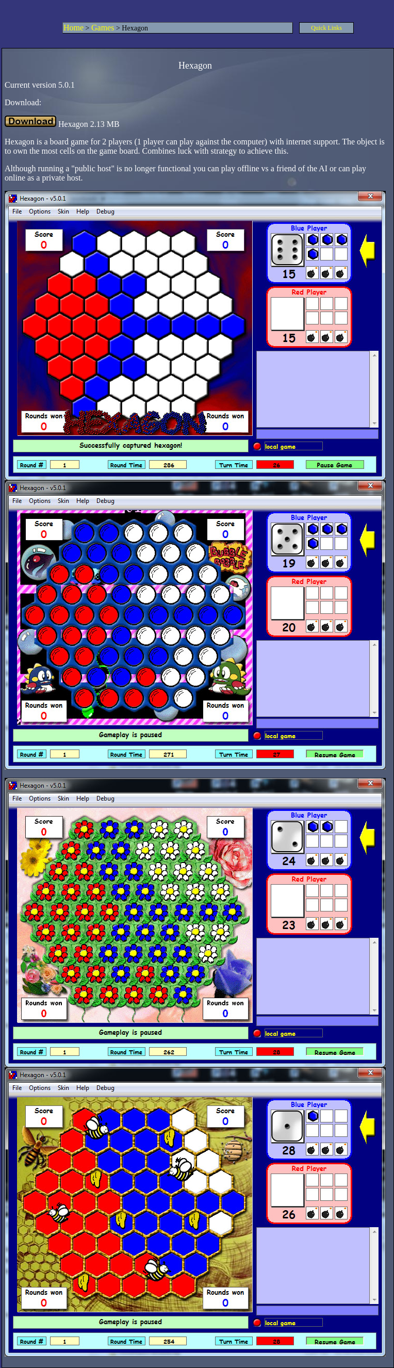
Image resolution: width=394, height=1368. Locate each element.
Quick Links (326, 27)
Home (73, 27)
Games (102, 27)
